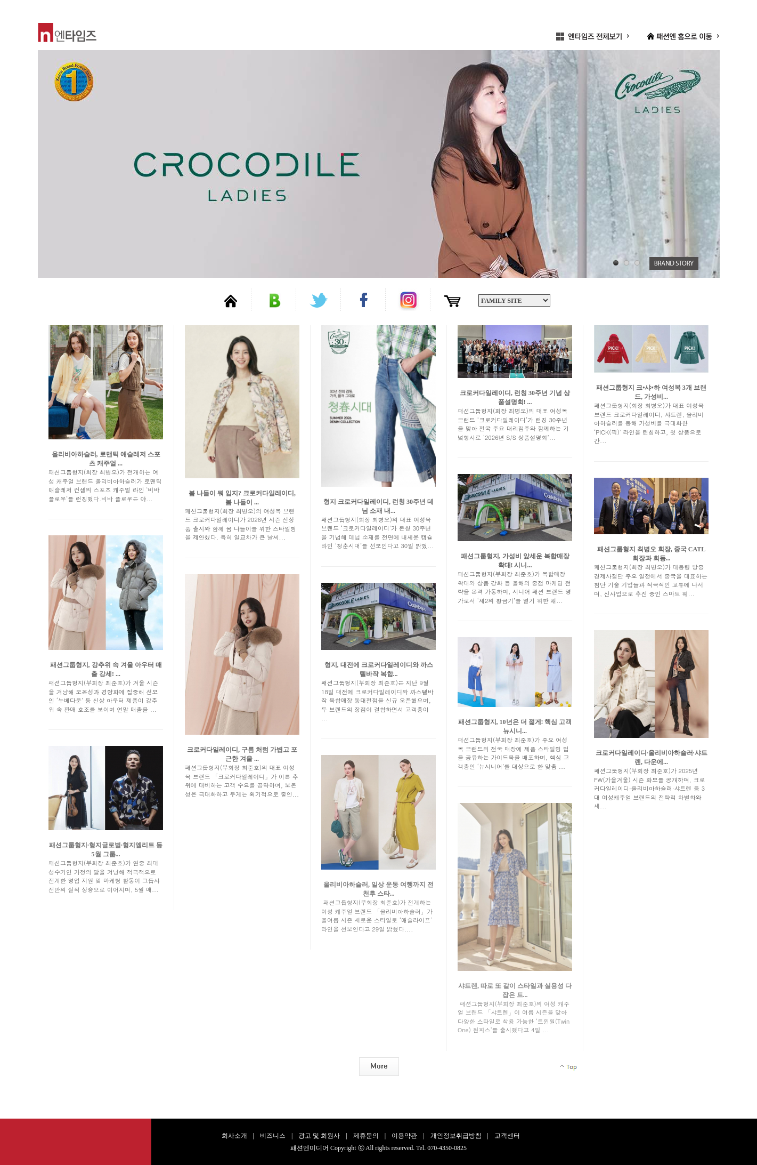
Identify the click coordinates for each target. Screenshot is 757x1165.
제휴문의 (366, 1135)
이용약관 (404, 1135)
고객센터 (507, 1135)
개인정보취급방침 (456, 1135)
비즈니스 (273, 1135)
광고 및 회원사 (319, 1135)
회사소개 (234, 1135)
